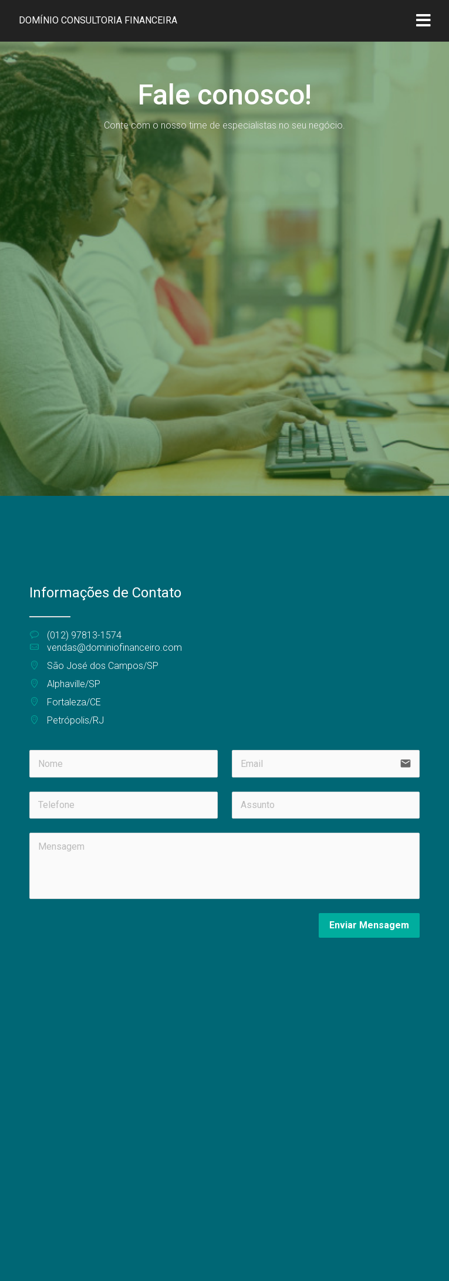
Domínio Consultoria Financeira (98, 20)
